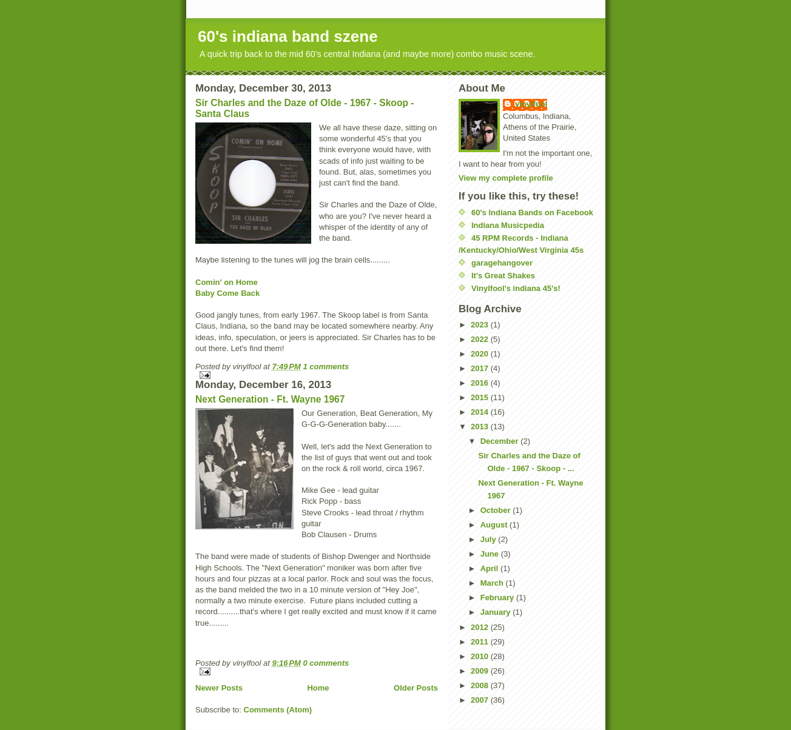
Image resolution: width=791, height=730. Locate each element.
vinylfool (531, 104)
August (495, 524)
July (489, 539)
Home (318, 687)
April (490, 568)
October (496, 510)
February (498, 597)
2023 (481, 324)
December (500, 441)
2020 (481, 353)
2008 (481, 685)
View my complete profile (506, 177)
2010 (481, 656)
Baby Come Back (227, 293)
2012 (481, 627)
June (490, 553)
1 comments (326, 366)
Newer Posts (219, 687)
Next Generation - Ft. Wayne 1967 (270, 399)
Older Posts (416, 687)
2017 (481, 368)
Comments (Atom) (278, 709)
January (496, 612)
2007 (481, 700)
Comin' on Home (226, 282)
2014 (481, 412)
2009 (481, 670)
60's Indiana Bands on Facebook (532, 212)
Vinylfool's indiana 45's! (515, 288)
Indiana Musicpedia (507, 225)
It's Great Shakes (503, 275)
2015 (481, 397)
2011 (481, 641)
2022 (481, 339)
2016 (481, 382)
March (493, 583)
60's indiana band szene (288, 36)
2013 (481, 426)
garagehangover (502, 262)
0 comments (326, 663)
